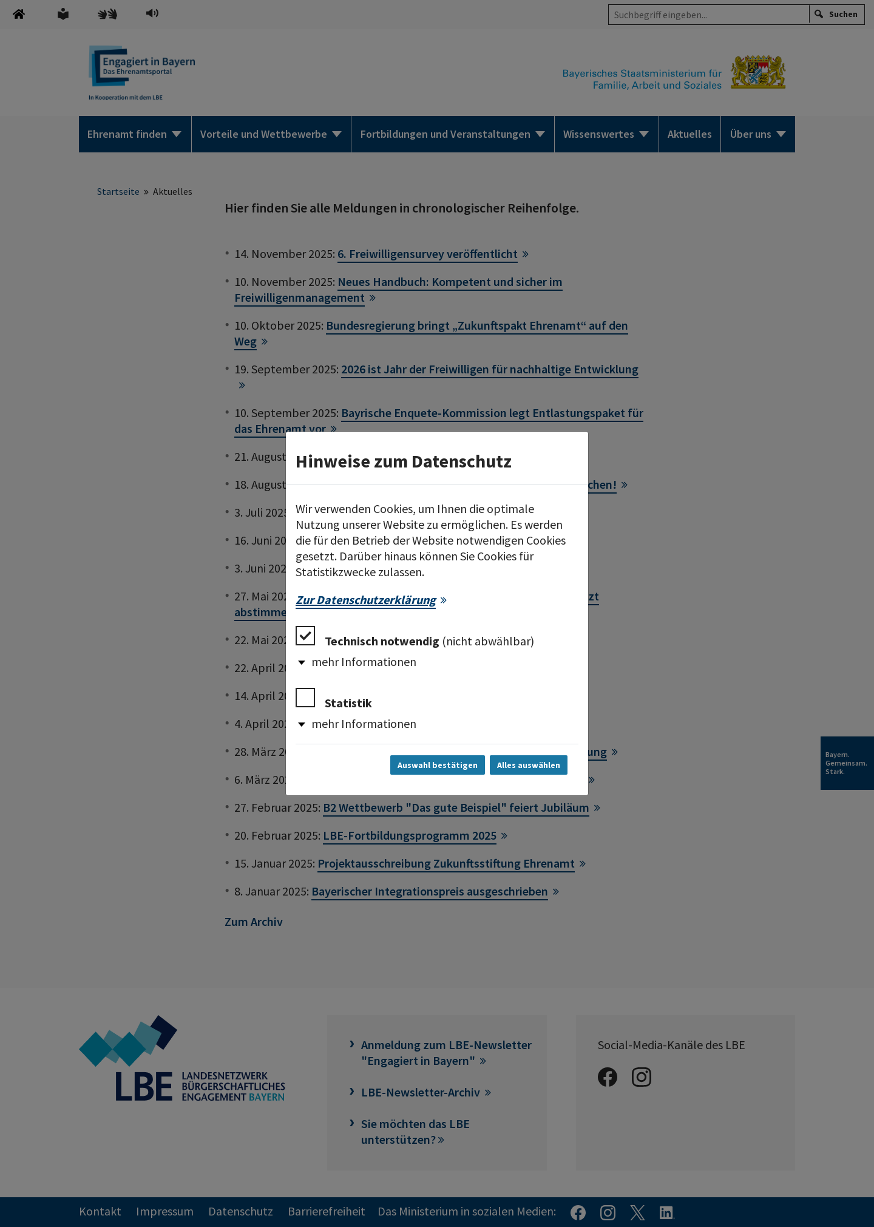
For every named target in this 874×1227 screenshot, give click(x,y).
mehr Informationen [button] (363, 661)
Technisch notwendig (415, 637)
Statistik (334, 699)
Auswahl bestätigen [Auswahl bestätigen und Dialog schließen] (438, 765)
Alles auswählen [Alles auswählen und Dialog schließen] (528, 765)
